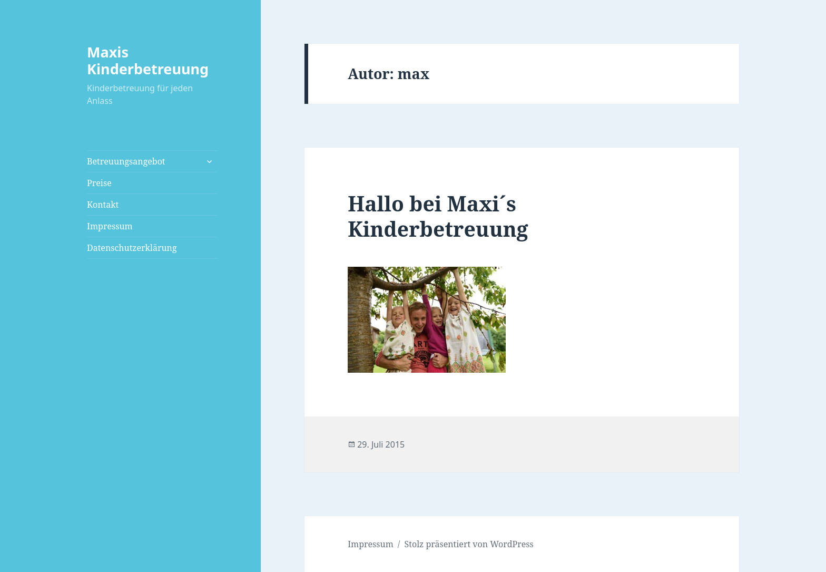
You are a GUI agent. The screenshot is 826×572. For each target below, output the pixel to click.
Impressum (110, 226)
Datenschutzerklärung (131, 248)
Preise (99, 183)
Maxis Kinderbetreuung (148, 60)
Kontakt (103, 204)
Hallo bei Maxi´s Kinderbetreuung (438, 216)
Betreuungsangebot (126, 161)
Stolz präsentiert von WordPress (469, 544)
